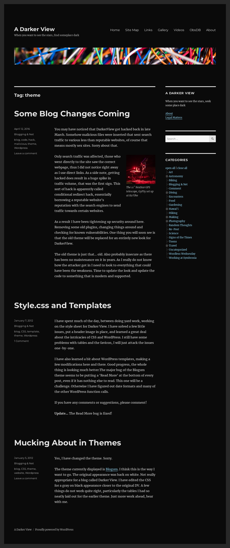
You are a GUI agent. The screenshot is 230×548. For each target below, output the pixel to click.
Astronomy (176, 176)
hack (32, 139)
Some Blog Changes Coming (72, 113)
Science (173, 233)
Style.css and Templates (62, 305)
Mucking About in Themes (67, 442)
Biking (173, 180)
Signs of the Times (180, 237)
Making (173, 217)
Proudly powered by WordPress (54, 529)
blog (17, 139)
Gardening (175, 204)
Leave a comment (25, 153)
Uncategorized (178, 249)
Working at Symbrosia (182, 258)
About (211, 30)
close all (182, 168)
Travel (173, 245)
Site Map (132, 30)
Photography (177, 221)
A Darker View (34, 29)
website (19, 472)
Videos (179, 30)
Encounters (176, 196)
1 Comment (21, 340)
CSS (23, 331)
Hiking (173, 213)
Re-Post (174, 229)
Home (115, 30)
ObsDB (195, 30)
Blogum (112, 469)
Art (171, 172)
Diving (173, 192)
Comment (175, 188)
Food (172, 200)
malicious (20, 143)
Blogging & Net (24, 134)
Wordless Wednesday (182, 253)
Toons (173, 241)
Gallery (163, 30)
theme (32, 143)
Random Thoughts (180, 225)
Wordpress (21, 147)
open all (170, 168)
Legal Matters (173, 117)
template (33, 331)
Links (148, 30)
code (24, 139)
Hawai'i (173, 209)
